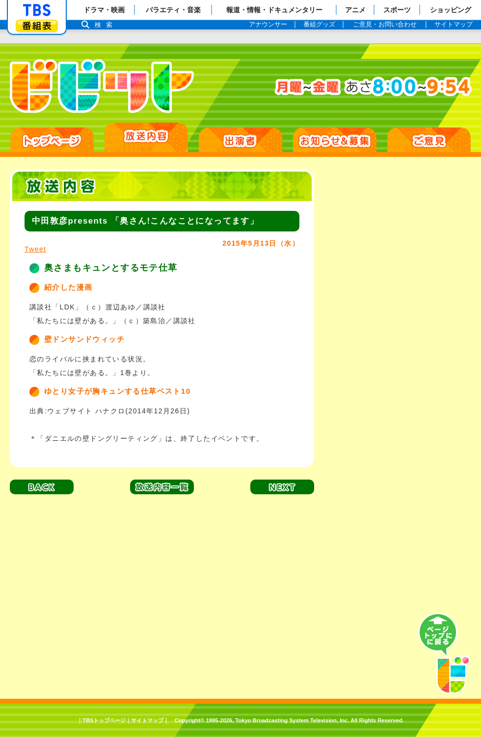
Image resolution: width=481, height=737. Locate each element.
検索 (106, 24)
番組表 (37, 26)
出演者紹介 (240, 139)
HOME (52, 139)
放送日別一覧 (146, 137)
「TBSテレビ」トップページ (37, 10)
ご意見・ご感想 (429, 139)
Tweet (35, 249)
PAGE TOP (444, 654)
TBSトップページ (104, 720)
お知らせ (334, 139)
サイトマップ (147, 720)
